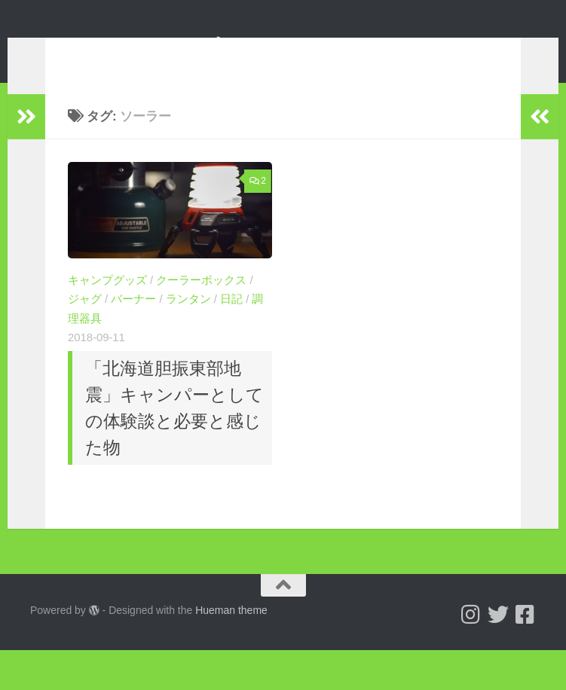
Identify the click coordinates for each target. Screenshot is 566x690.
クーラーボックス (201, 303)
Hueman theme (231, 650)
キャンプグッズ (107, 303)
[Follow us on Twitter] (498, 654)
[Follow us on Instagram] (471, 654)
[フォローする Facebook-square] (525, 654)
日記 (231, 322)
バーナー (133, 322)
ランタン (188, 322)
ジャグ (85, 322)
